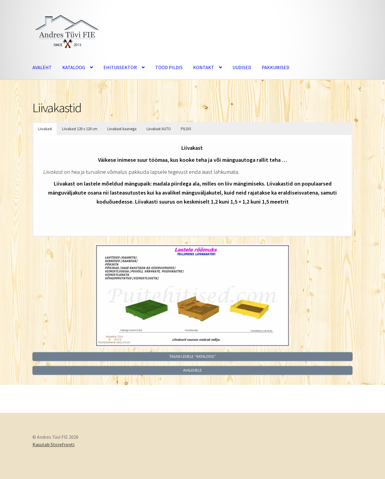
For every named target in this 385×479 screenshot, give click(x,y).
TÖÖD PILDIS (169, 67)
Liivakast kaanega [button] (122, 128)
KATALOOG (73, 67)
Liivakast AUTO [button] (158, 128)
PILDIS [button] (186, 128)
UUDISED (242, 67)
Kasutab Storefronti (53, 444)
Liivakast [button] (45, 128)
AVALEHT (42, 67)
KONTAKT (203, 67)
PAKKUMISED (275, 67)
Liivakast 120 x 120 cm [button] (79, 128)
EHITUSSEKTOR (120, 67)
